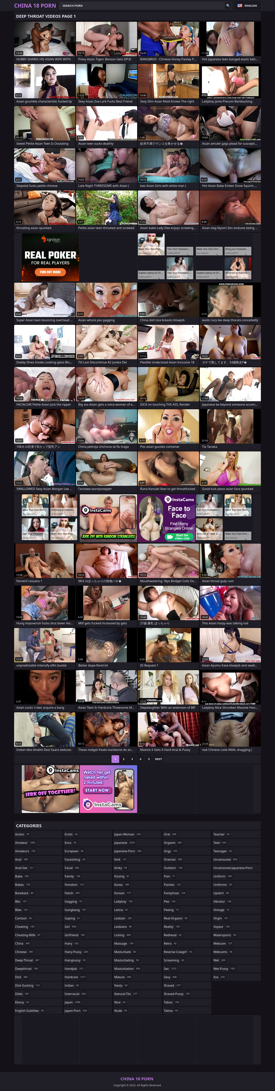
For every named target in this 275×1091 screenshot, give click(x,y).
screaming (174, 960)
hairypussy (76, 960)
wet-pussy (224, 969)
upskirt (221, 893)
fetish (73, 893)
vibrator (222, 901)
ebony (22, 1002)
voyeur (222, 927)
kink (121, 859)
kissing (122, 876)
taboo (172, 1002)
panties (173, 885)
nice (120, 1002)
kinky (121, 868)
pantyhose (175, 893)
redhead (173, 935)
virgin (221, 918)
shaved (172, 985)
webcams (223, 952)
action (22, 834)
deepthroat (27, 969)
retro (171, 943)
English (251, 5)
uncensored (225, 859)
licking (122, 935)
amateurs (25, 851)
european (74, 851)
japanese (125, 843)
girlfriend (75, 935)
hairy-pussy (77, 952)
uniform (222, 876)
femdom (75, 885)
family (73, 876)
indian (72, 985)
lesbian (123, 918)
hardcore (76, 977)
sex (170, 969)
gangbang (76, 910)
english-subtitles (30, 1011)
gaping (73, 918)
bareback (24, 893)
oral (170, 834)
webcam (223, 943)
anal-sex (25, 868)
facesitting (75, 859)
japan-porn (76, 1011)
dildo (22, 994)
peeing (172, 910)
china (23, 943)
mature (123, 977)
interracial (76, 994)
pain (170, 876)
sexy (171, 977)
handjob (74, 969)
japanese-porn (128, 851)
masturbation (127, 969)
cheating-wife (28, 935)
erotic (72, 834)
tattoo (171, 1011)
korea (122, 885)
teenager (223, 851)
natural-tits (126, 994)
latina (121, 910)
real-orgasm (176, 918)
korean (123, 893)
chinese (24, 952)
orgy (171, 851)
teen (220, 843)
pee (170, 901)
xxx (219, 977)
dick (21, 977)
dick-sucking (28, 985)
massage (124, 943)
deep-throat (27, 960)
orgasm (173, 843)
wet (219, 960)
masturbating (127, 960)
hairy (72, 943)
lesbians (123, 927)
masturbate (125, 952)
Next (158, 759)
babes (23, 885)
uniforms (223, 885)
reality (172, 927)
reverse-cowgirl (178, 952)
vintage (221, 910)
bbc (21, 901)
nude (121, 1011)
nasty (121, 985)
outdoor (173, 868)
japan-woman (128, 834)
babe (22, 876)
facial (72, 868)
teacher (222, 834)
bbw (21, 910)
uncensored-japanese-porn (232, 869)
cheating (25, 927)
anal (22, 859)
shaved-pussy (177, 994)
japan (73, 1002)
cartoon (24, 918)
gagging (74, 901)
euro (71, 843)
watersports (225, 935)
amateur (25, 843)
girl (71, 927)
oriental (173, 859)
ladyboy (123, 901)
